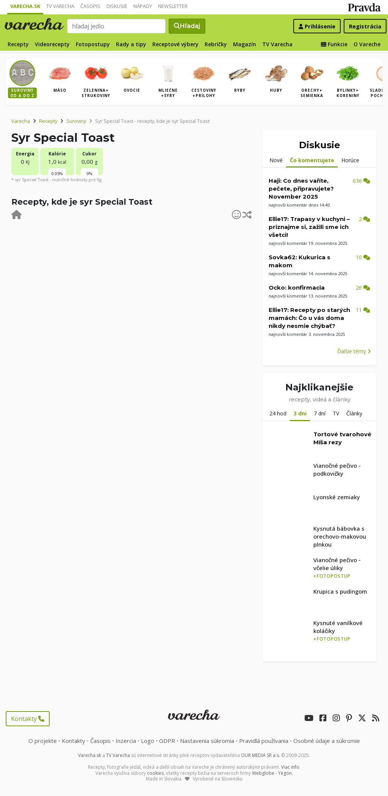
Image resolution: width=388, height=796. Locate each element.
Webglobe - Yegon (272, 773)
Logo (147, 740)
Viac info (290, 767)
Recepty (18, 44)
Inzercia (126, 740)
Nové (276, 160)
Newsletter (173, 6)
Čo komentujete (312, 160)
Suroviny (76, 121)
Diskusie (116, 6)
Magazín (244, 44)
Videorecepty (52, 44)
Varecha (20, 121)
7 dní (319, 413)
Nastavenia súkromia (207, 740)
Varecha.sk (25, 6)
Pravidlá (263, 740)
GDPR (167, 740)
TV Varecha (60, 6)
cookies (155, 773)
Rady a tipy (131, 44)
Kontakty (27, 719)
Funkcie (334, 44)
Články (354, 413)
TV (336, 413)
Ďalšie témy (354, 351)
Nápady (142, 6)
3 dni (300, 413)
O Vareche (367, 44)
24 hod (277, 413)
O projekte (42, 740)
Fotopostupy (93, 44)
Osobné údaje (326, 740)
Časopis (90, 6)
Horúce (350, 160)
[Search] (116, 26)
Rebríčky (216, 44)
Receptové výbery (175, 44)
